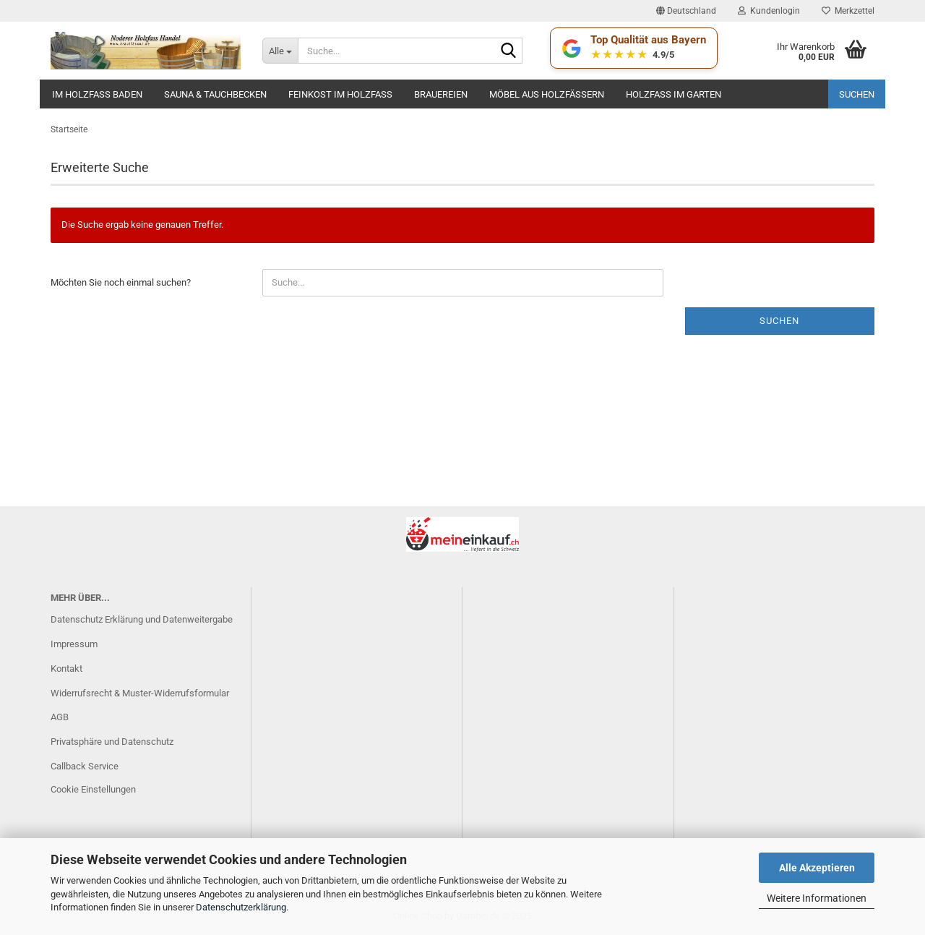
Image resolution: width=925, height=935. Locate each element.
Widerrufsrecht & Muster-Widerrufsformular (140, 693)
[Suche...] (280, 51)
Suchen (856, 94)
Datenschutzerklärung (241, 907)
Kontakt (66, 668)
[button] (686, 11)
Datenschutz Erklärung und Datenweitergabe (142, 619)
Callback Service (85, 766)
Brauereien (441, 94)
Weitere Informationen (816, 898)
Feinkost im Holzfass (340, 94)
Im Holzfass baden (97, 94)
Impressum (74, 644)
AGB (60, 717)
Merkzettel (848, 11)
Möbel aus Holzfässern (546, 94)
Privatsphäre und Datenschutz (112, 741)
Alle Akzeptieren (817, 868)
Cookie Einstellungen (93, 789)
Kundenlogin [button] (769, 11)
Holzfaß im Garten (673, 94)
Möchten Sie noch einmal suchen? (121, 282)
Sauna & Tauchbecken (215, 94)
